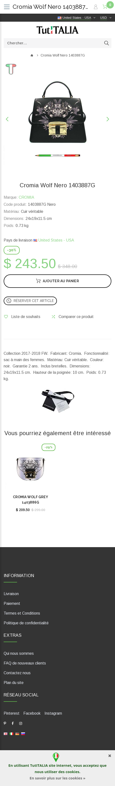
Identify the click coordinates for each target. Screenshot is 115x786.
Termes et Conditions (22, 613)
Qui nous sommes (19, 653)
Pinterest (11, 713)
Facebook (32, 713)
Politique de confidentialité (26, 623)
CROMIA (26, 197)
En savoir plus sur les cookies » (57, 778)
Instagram (53, 713)
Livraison (11, 594)
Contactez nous (17, 673)
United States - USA (53, 240)
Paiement (12, 603)
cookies (72, 771)
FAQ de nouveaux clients (25, 663)
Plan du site (14, 683)
